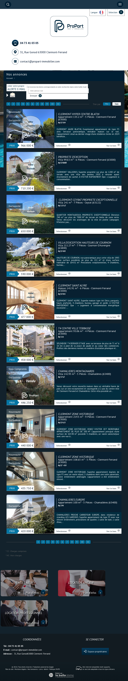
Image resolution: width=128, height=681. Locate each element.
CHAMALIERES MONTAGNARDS (76, 371)
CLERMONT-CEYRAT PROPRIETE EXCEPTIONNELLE (87, 200)
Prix (106, 104)
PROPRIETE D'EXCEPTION (73, 157)
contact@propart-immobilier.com (40, 61)
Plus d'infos (35, 593)
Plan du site (9, 669)
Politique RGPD (54, 669)
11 (58, 104)
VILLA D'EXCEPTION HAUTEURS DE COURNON (84, 242)
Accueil (9, 78)
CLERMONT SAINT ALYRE (72, 285)
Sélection (113, 12)
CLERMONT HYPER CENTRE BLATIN (78, 114)
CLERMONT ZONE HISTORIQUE (76, 414)
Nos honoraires (33, 669)
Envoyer (36, 95)
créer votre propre (16, 87)
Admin (46, 669)
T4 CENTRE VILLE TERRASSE (74, 328)
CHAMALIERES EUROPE (71, 500)
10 (52, 104)
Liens (41, 669)
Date (116, 104)
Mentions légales (20, 669)
